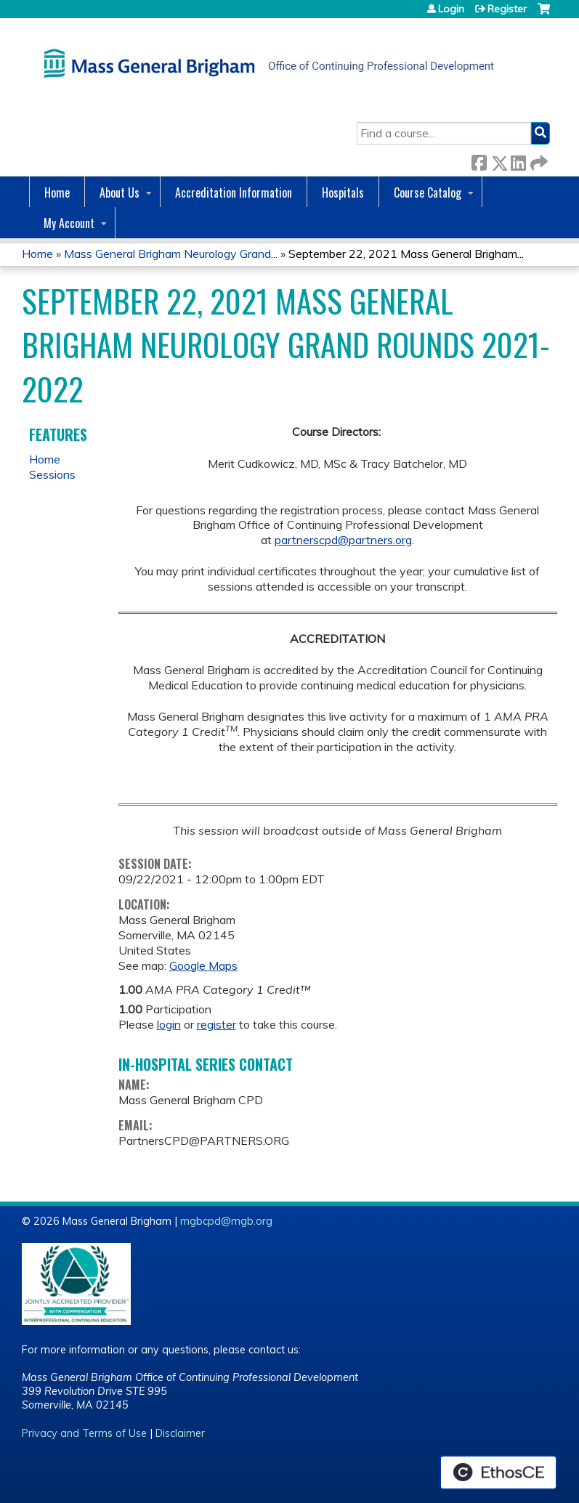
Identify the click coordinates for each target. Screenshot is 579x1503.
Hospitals (343, 192)
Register (507, 9)
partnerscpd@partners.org (343, 539)
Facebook (478, 160)
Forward (537, 160)
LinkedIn (518, 160)
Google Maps (203, 965)
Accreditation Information (233, 192)
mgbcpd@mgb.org (226, 1221)
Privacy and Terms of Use (84, 1433)
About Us (119, 192)
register (216, 1024)
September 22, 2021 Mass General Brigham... (406, 253)
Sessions (52, 474)
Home (57, 192)
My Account (69, 223)
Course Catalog (427, 192)
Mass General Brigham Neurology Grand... (171, 253)
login (169, 1024)
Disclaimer (180, 1433)
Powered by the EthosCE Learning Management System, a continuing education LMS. (498, 1472)
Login (451, 9)
